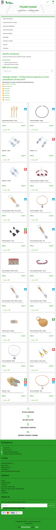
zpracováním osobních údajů (17, 508)
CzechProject (26, 527)
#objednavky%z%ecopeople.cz (10, 452)
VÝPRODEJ (6, 48)
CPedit (37, 527)
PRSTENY (7, 93)
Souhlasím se (13, 508)
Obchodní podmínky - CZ (7, 463)
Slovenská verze (29, 523)
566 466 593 (6, 448)
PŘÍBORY (7, 95)
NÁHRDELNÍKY (8, 86)
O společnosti (4, 493)
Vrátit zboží (4, 484)
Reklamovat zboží (5, 482)
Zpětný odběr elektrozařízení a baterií (10, 471)
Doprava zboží (4, 465)
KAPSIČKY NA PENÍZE (10, 84)
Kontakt (3, 480)
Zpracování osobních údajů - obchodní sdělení (12, 489)
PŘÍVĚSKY (7, 97)
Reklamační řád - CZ (6, 467)
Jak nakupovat (5, 469)
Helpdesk (3, 491)
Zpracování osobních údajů (8, 486)
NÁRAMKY (7, 88)
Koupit (23, 125)
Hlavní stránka (22, 10)
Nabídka (2, 2)
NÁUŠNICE (7, 91)
